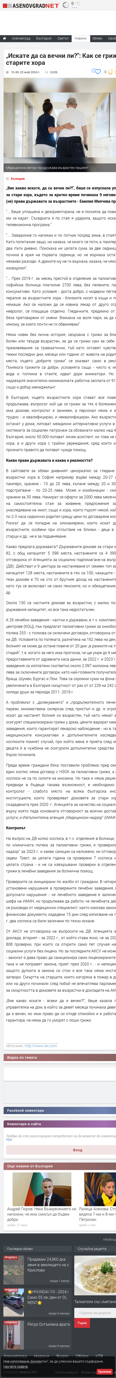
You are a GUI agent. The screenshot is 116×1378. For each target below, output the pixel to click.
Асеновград (15, 1356)
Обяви (82, 1356)
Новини (81, 38)
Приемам (104, 1371)
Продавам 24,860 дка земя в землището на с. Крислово (48, 1264)
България (18, 178)
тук (9, 1139)
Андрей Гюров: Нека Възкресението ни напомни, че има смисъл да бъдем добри (41, 1214)
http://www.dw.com (40, 1045)
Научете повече (15, 1366)
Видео (62, 1356)
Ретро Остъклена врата (48, 1324)
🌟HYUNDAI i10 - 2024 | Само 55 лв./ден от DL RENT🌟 (47, 1297)
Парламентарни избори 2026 (26, 45)
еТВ (99, 1356)
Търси (82, 1323)
